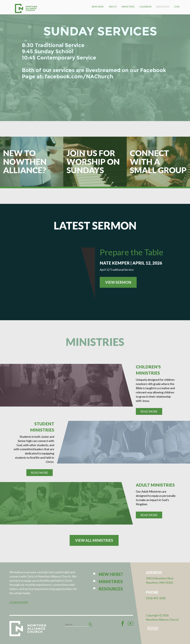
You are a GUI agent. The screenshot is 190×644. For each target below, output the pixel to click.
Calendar (145, 6)
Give (177, 6)
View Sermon (118, 282)
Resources (163, 6)
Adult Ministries (155, 485)
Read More (149, 411)
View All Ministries (94, 540)
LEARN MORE (18, 602)
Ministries (128, 6)
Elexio (153, 628)
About (113, 6)
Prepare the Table (131, 252)
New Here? (98, 6)
